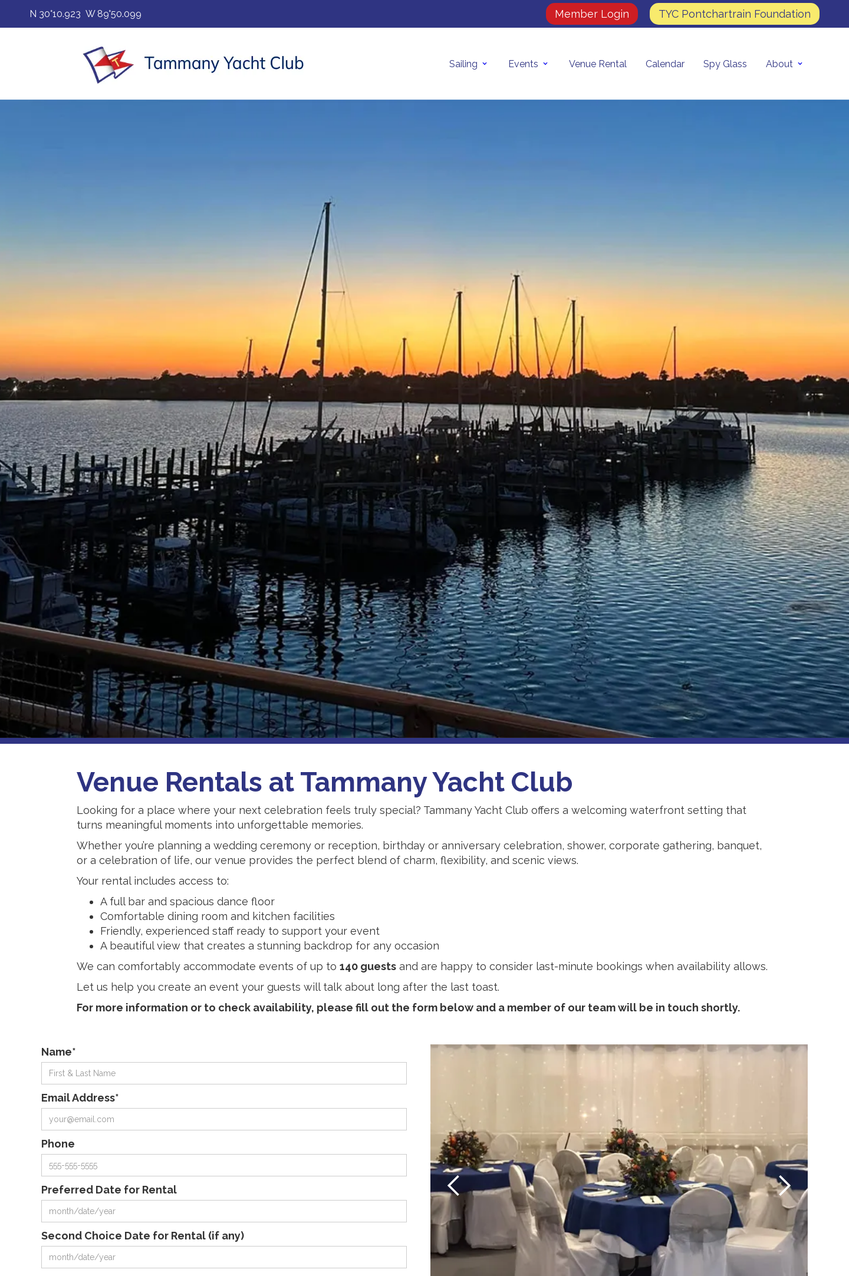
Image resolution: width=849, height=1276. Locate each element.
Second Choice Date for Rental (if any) (142, 1235)
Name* (58, 1052)
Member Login (592, 14)
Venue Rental (598, 64)
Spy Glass (725, 64)
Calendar (665, 64)
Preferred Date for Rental (109, 1189)
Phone (58, 1143)
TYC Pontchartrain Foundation (735, 14)
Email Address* (80, 1098)
